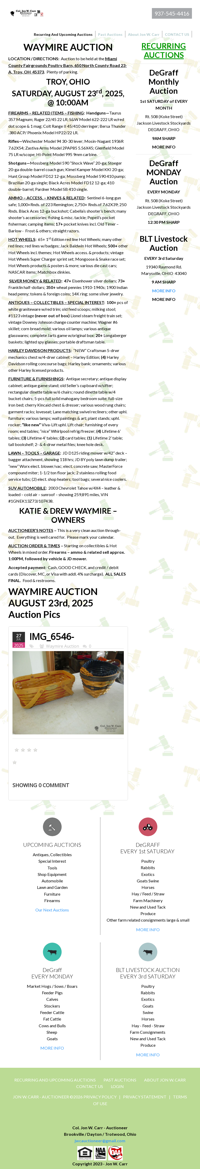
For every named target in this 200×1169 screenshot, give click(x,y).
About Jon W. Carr (165, 1079)
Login (117, 1086)
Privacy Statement (144, 1096)
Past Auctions (120, 1079)
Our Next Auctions (52, 909)
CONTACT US (89, 1086)
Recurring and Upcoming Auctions (55, 1079)
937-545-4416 (171, 13)
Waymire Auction (62, 646)
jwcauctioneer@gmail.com (100, 1140)
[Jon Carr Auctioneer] (26, 12)
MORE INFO (148, 929)
